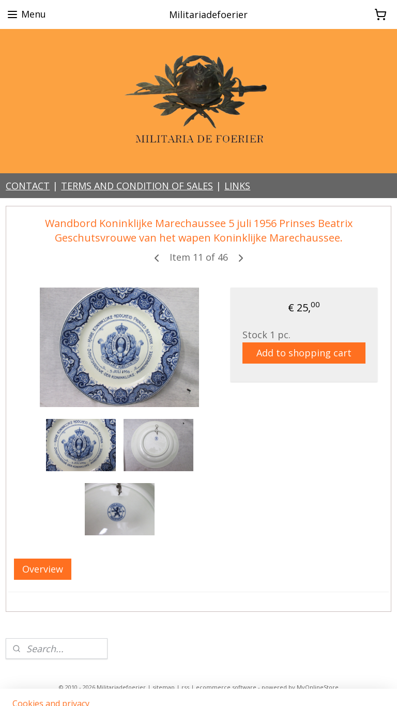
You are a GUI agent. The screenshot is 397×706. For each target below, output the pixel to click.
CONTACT (28, 185)
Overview (42, 569)
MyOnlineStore (318, 687)
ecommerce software (226, 687)
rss (185, 687)
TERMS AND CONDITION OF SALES (137, 185)
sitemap (163, 687)
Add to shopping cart (304, 353)
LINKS (237, 185)
